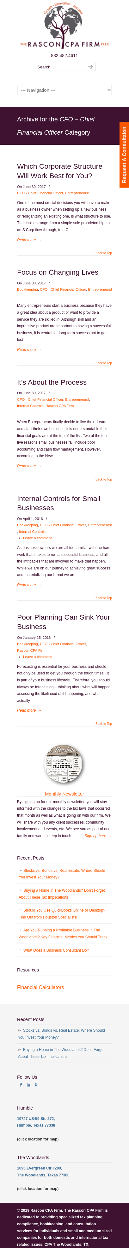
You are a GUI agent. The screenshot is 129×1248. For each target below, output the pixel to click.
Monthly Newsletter (64, 793)
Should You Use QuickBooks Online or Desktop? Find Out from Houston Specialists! (62, 913)
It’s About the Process (52, 382)
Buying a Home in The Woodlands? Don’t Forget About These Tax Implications (62, 894)
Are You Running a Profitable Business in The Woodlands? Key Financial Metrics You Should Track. (63, 933)
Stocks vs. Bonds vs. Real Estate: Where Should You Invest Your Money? (62, 874)
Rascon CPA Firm (60, 406)
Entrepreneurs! (77, 193)
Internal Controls (30, 406)
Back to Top (103, 253)
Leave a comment (37, 538)
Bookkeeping (27, 289)
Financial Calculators (40, 987)
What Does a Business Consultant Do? (56, 950)
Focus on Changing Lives (57, 272)
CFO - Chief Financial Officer (40, 193)
